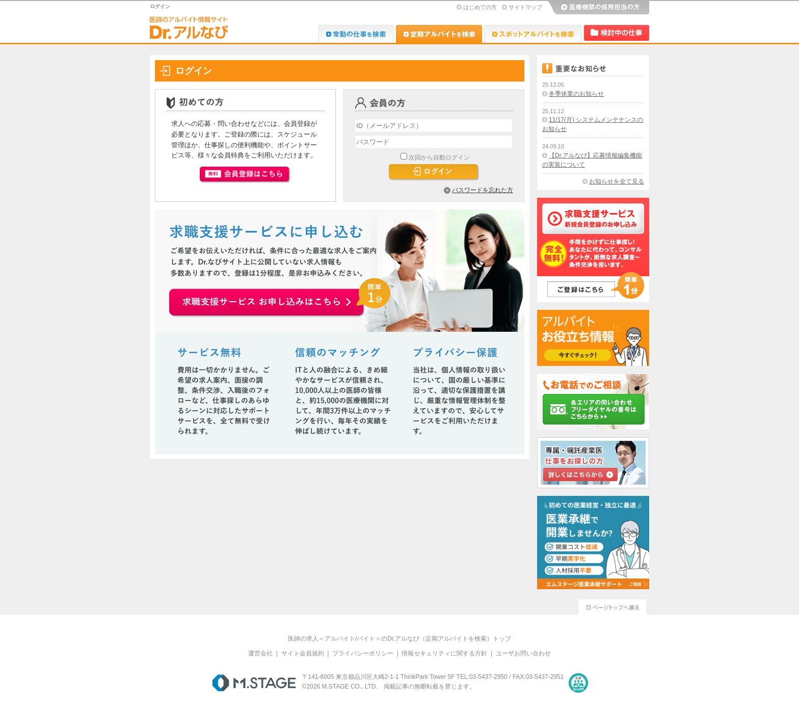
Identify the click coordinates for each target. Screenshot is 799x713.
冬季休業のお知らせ (576, 93)
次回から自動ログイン (439, 157)
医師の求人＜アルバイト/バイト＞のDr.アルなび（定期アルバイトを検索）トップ (400, 638)
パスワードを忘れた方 (482, 190)
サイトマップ (525, 7)
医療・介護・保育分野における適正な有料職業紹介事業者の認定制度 (578, 683)
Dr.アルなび (439, 34)
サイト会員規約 (302, 653)
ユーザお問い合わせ (523, 653)
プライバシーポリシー (362, 653)
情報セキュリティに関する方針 (444, 653)
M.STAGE (254, 683)
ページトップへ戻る (612, 606)
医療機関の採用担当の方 (598, 7)
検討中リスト (616, 33)
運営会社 (260, 653)
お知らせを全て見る (616, 181)
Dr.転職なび (355, 34)
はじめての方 (480, 7)
